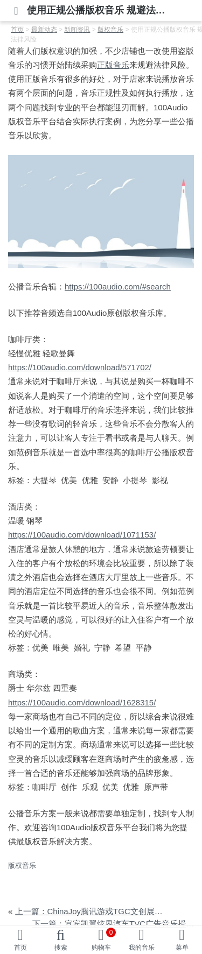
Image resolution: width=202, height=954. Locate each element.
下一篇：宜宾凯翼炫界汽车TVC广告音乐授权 (113, 923)
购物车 (104, 939)
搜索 (60, 947)
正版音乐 (113, 64)
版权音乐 (22, 865)
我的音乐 (142, 947)
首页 (20, 947)
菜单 (182, 947)
